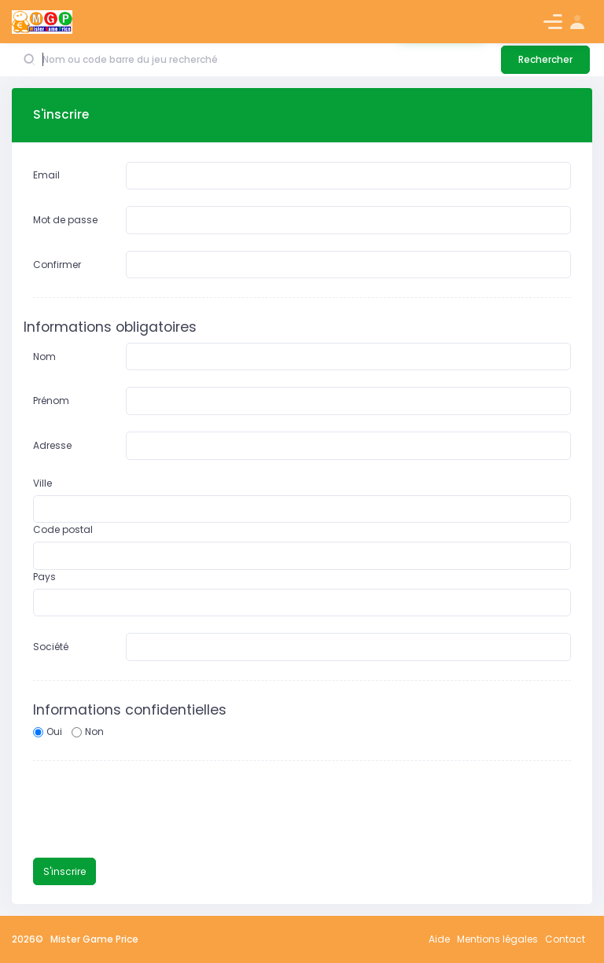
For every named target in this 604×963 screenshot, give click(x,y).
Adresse (52, 445)
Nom (44, 356)
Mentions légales (497, 939)
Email (46, 175)
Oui (54, 731)
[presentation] (152, 810)
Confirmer (57, 264)
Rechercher (545, 59)
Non (94, 731)
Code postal (63, 529)
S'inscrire (64, 871)
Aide (439, 939)
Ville (42, 483)
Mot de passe (65, 219)
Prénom (51, 400)
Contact (565, 939)
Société (50, 646)
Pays (44, 576)
